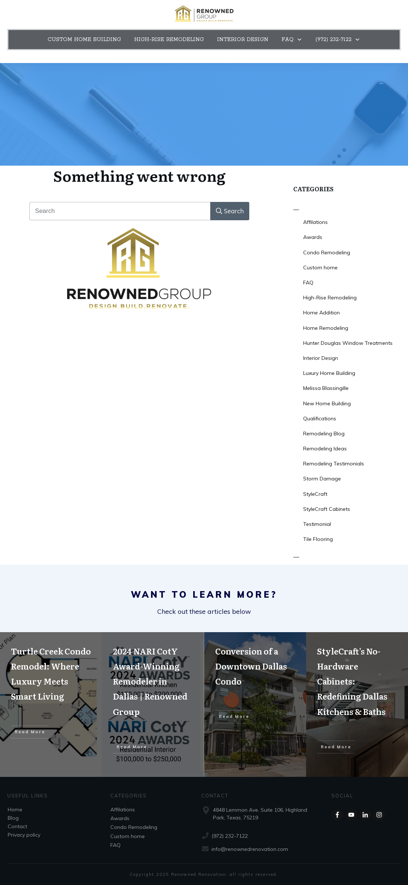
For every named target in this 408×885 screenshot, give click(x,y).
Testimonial (317, 524)
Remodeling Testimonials (333, 463)
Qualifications (319, 418)
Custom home (320, 267)
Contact (17, 826)
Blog (13, 818)
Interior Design (320, 358)
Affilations (315, 222)
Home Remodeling (325, 328)
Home (15, 809)
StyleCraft (315, 494)
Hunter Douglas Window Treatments (348, 343)
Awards (312, 237)
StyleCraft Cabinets (326, 509)
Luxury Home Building (329, 373)
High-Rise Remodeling (330, 297)
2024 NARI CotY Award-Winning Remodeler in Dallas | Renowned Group (153, 704)
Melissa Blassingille (326, 388)
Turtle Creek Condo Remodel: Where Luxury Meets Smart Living (51, 704)
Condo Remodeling (326, 252)
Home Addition (321, 312)
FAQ (308, 282)
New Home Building (327, 403)
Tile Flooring (318, 539)
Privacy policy (24, 834)
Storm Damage (322, 478)
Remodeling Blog (324, 433)
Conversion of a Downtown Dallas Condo (255, 704)
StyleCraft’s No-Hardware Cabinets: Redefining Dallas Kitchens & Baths (357, 704)
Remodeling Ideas (325, 448)
